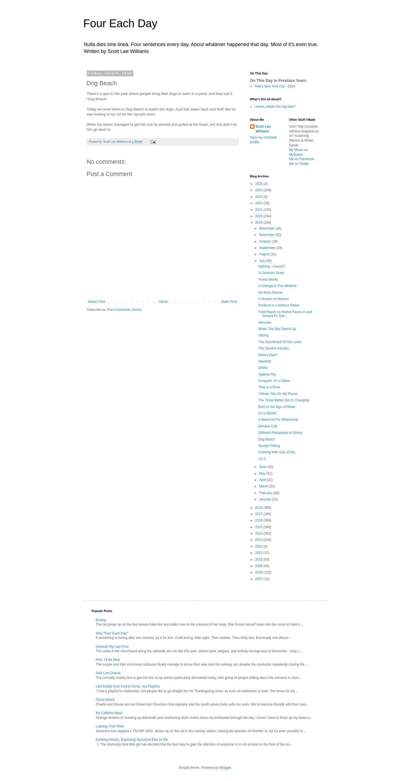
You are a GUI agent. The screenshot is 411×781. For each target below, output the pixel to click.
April (262, 480)
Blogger (225, 768)
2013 (259, 540)
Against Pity (267, 374)
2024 (259, 190)
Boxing (101, 620)
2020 (259, 216)
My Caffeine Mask (109, 713)
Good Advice (105, 700)
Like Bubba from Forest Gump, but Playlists (128, 686)
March (264, 486)
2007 (259, 579)
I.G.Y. (262, 459)
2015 (259, 527)
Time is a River (269, 387)
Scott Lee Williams (263, 129)
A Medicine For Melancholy (278, 420)
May (262, 473)
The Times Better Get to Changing (283, 400)
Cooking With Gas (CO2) (276, 452)
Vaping (263, 335)
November (267, 235)
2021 (259, 210)
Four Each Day (120, 23)
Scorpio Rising (269, 446)
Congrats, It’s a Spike (274, 381)
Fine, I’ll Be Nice (108, 660)
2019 (259, 223)
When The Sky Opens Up (277, 329)
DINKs (263, 368)
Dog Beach (266, 439)
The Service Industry (273, 348)
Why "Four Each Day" (112, 633)
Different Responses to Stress (280, 433)
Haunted (264, 361)
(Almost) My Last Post (112, 647)
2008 (259, 572)
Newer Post (96, 302)
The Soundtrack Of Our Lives (279, 342)
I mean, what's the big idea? (275, 107)
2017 (259, 514)
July (262, 261)
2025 (259, 184)
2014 (259, 533)
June (263, 467)
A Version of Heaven (273, 299)
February (266, 493)
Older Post (229, 302)
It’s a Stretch (267, 413)
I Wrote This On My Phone (277, 394)
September (267, 248)
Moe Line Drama (108, 673)
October (265, 241)
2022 (259, 203)
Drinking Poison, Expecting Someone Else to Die (132, 740)
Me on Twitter (299, 164)
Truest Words (268, 279)
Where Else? (267, 355)
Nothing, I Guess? (271, 266)
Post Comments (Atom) (124, 310)
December (267, 228)
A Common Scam (271, 273)
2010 (259, 559)
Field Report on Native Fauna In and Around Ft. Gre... (285, 314)
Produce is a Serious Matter (278, 305)
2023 (259, 197)
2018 (259, 508)
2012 (259, 546)
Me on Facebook (301, 159)
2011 (259, 553)
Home (163, 302)
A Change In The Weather (277, 286)
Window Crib (267, 426)
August (264, 254)
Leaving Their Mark (110, 726)
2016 (259, 520)
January (265, 499)
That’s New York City (269, 86)
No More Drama (270, 292)
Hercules (264, 322)
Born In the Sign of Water (276, 407)
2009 (259, 566)
